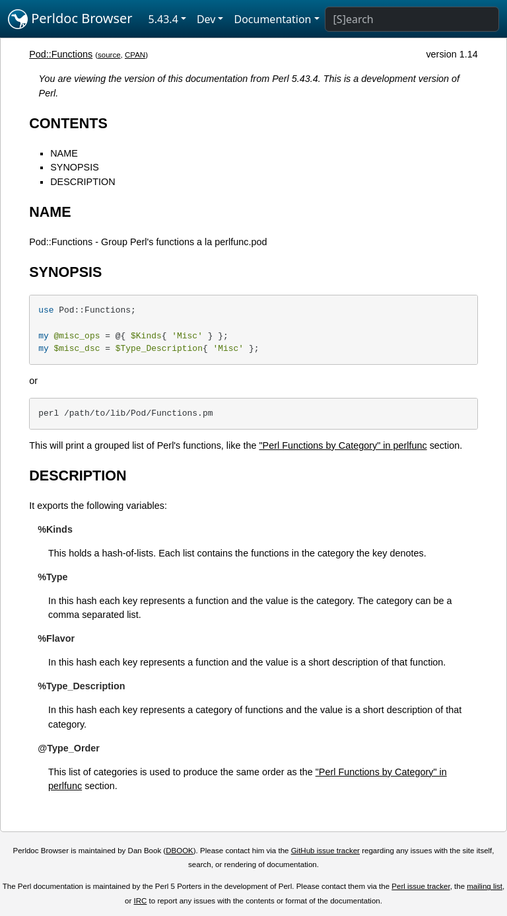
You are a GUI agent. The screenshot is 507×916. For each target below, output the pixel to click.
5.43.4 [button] (163, 19)
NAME (64, 153)
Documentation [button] (272, 19)
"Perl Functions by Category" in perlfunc (342, 445)
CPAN (135, 55)
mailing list (484, 886)
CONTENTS (68, 123)
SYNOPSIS (74, 167)
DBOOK (179, 851)
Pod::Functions (60, 54)
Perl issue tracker (420, 886)
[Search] (412, 19)
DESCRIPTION (82, 181)
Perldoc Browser (70, 19)
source (109, 55)
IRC (140, 901)
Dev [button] (206, 19)
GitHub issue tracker (325, 851)
